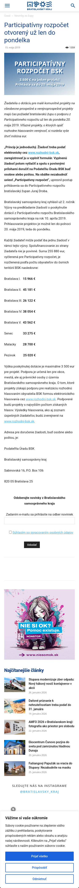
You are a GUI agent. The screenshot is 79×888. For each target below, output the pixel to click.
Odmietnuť (40, 879)
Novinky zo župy (24, 15)
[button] (7, 5)
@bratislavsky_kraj (39, 791)
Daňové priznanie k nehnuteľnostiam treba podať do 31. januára (50, 705)
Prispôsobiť (39, 867)
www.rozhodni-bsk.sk (43, 153)
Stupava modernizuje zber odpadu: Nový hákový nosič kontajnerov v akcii (51, 684)
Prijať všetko (39, 856)
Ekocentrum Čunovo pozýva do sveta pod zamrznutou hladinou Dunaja (49, 746)
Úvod (7, 15)
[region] (39, 849)
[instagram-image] (13, 809)
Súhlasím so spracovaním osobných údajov (42, 532)
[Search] (73, 5)
